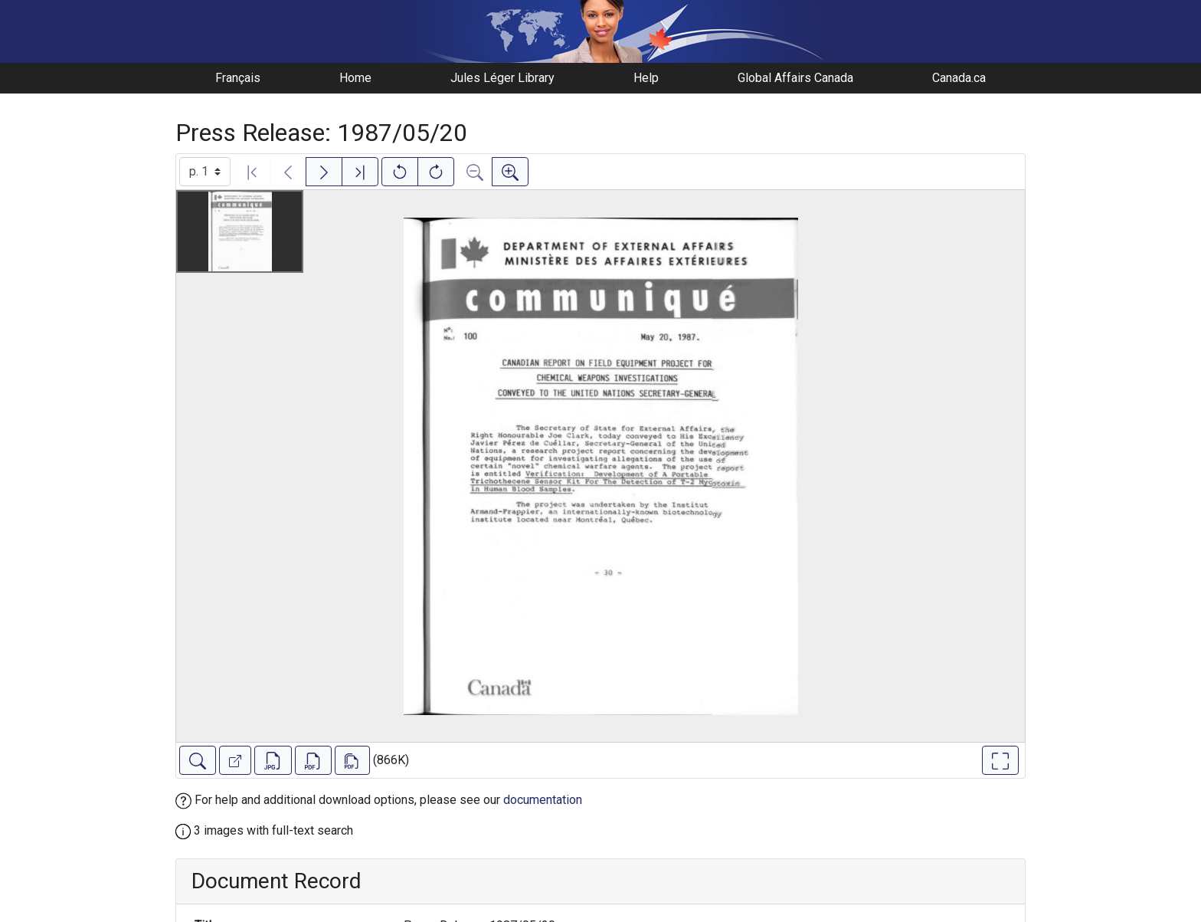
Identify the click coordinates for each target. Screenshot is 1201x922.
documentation (542, 799)
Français (237, 78)
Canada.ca (959, 78)
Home (355, 78)
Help (646, 78)
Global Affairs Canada (795, 78)
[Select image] (205, 171)
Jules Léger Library (502, 78)
